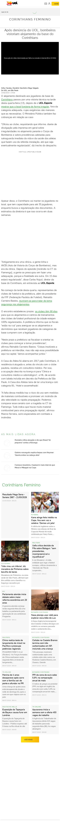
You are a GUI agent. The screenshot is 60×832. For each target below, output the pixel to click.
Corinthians (7, 99)
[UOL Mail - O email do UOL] (45, 3)
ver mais (30, 739)
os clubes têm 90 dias (46, 311)
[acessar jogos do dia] (5, 12)
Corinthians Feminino (30, 19)
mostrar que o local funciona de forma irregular (25, 106)
